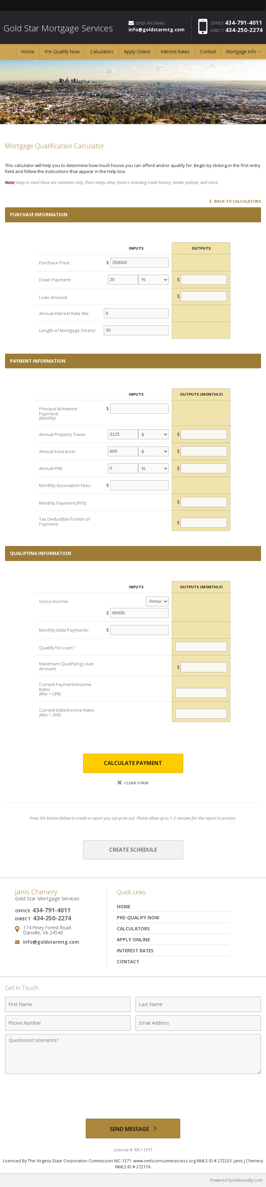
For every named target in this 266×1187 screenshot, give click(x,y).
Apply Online (137, 51)
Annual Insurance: (57, 451)
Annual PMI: (51, 468)
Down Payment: (55, 280)
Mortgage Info (241, 51)
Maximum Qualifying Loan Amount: (66, 666)
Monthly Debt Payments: (64, 630)
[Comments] (133, 1054)
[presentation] (133, 1094)
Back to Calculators (235, 201)
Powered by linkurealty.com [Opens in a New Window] (236, 1180)
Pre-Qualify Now (62, 51)
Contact (208, 51)
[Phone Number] (67, 1023)
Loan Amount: (53, 297)
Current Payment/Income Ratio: (68, 689)
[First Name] (67, 1004)
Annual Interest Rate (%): (64, 313)
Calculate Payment (133, 763)
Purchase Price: (54, 263)
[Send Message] (133, 1128)
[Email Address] (198, 1023)
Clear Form (133, 782)
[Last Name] (198, 1004)
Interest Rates (175, 51)
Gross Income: (54, 601)
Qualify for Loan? (56, 648)
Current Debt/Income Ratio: (68, 712)
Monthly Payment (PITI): (63, 503)
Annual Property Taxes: (62, 434)
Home (27, 51)
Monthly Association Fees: (65, 485)
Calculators (101, 51)
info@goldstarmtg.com (51, 942)
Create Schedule (133, 849)
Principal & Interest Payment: (68, 413)
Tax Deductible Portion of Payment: (64, 521)
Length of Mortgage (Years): (67, 330)
